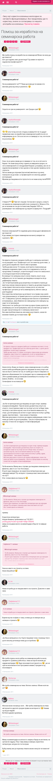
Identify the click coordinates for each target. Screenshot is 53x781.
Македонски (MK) (7, 774)
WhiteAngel (13, 48)
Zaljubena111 (14, 489)
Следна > (27, 41)
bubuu (11, 698)
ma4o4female (14, 72)
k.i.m (10, 581)
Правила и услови (29, 777)
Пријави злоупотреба (15, 777)
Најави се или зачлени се (41, 1)
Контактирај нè (41, 774)
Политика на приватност (44, 777)
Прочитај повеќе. (32, 24)
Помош (49, 774)
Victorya (12, 678)
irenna (11, 248)
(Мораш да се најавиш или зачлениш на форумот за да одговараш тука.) (29, 761)
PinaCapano (13, 322)
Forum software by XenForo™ (10, 778)
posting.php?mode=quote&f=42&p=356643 (18, 522)
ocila (6, 322)
